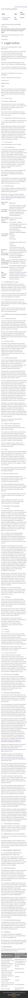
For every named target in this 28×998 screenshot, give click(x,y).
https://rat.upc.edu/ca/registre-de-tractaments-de (13, 759)
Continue (14, 996)
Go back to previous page (20, 6)
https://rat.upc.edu (5, 732)
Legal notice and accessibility (14, 994)
